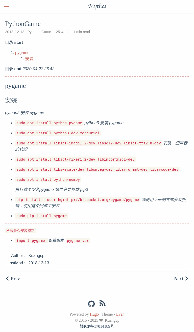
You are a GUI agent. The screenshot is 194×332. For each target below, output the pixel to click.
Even (120, 314)
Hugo (94, 314)
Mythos (97, 6)
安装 (29, 59)
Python (33, 32)
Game (46, 32)
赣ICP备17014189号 (97, 326)
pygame (22, 52)
